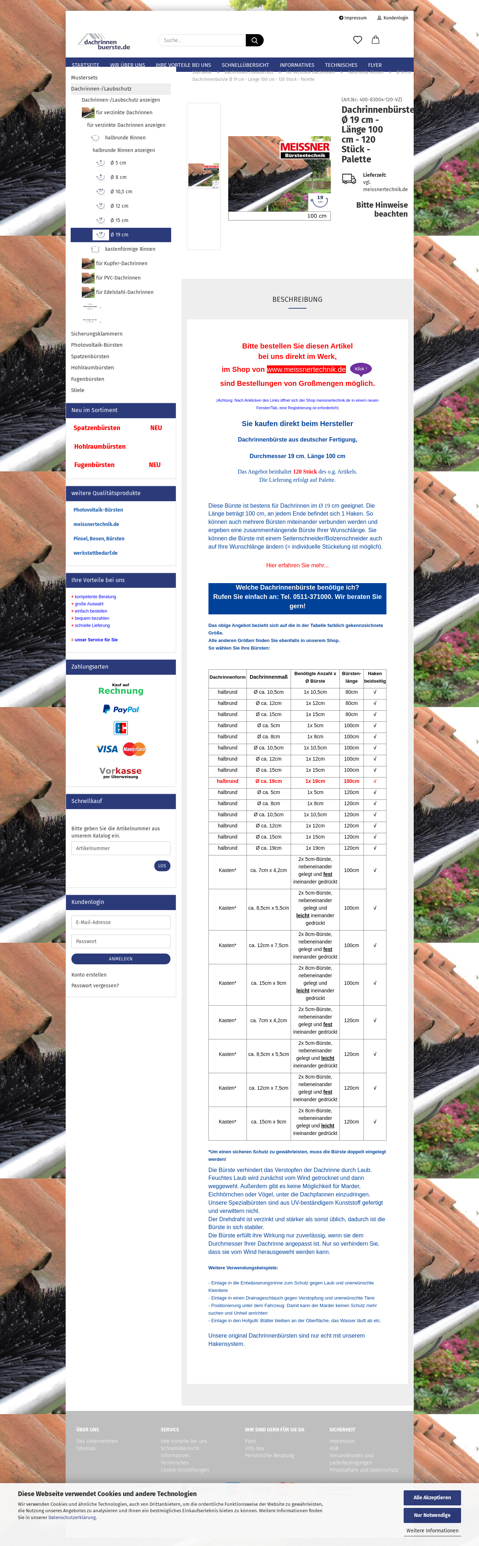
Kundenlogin (392, 17)
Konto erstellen (89, 983)
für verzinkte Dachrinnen (117, 121)
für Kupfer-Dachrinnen (115, 272)
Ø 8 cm (110, 185)
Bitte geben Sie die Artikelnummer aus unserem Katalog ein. (115, 840)
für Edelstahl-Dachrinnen (118, 300)
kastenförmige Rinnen (121, 257)
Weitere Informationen (433, 1531)
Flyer (375, 65)
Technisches (341, 65)
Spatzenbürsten (90, 364)
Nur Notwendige (432, 1515)
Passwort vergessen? (95, 994)
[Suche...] (255, 40)
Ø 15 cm (111, 228)
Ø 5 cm (110, 171)
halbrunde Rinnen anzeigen (124, 159)
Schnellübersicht (245, 65)
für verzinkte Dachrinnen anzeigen (126, 133)
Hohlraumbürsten (92, 376)
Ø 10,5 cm (113, 200)
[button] (376, 40)
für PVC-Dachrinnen (111, 286)
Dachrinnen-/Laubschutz (101, 97)
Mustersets (84, 86)
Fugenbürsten (87, 387)
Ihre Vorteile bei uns (183, 65)
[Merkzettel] (358, 40)
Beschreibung (297, 307)
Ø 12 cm (111, 214)
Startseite (85, 65)
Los (162, 874)
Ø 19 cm (111, 243)
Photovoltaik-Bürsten (97, 353)
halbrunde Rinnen (116, 146)
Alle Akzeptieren (432, 1498)
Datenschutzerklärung (72, 1517)
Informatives (297, 65)
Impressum (353, 17)
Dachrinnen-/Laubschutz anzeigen (121, 108)
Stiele (77, 398)
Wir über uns (127, 65)
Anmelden (121, 967)
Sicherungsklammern (97, 342)
